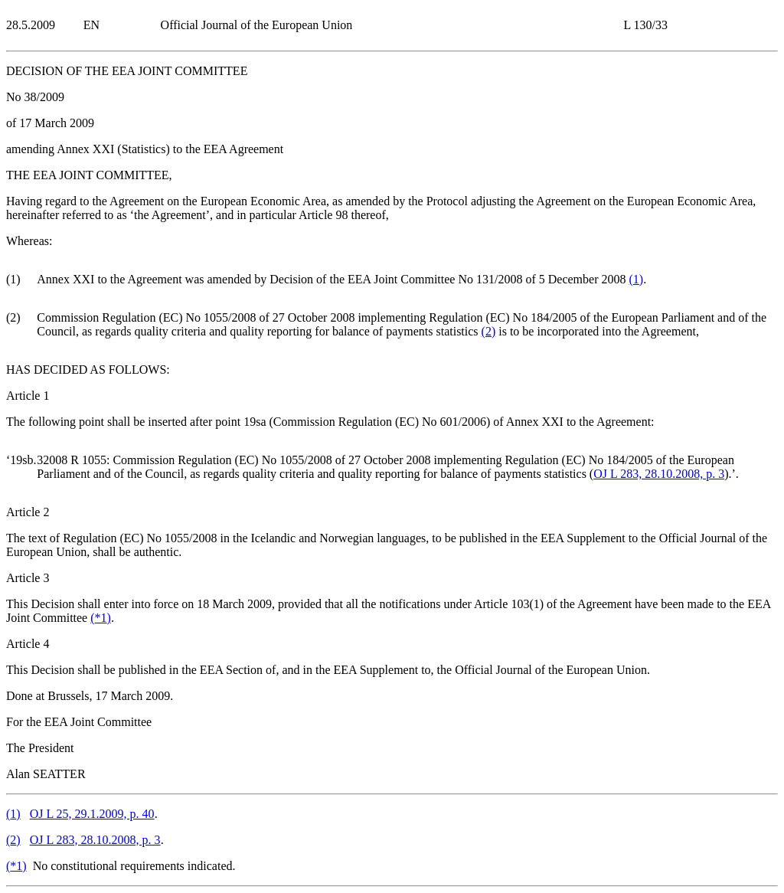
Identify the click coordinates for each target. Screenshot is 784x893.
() (636, 279)
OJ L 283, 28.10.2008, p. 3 (658, 473)
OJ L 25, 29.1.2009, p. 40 (92, 813)
